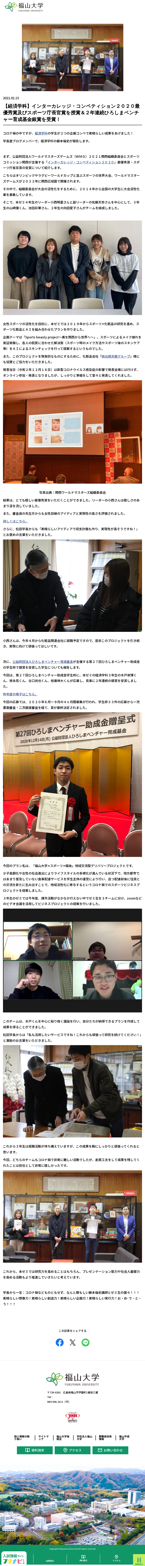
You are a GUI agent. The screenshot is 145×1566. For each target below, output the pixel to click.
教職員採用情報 (105, 1437)
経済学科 (41, 133)
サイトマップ (43, 1437)
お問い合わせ (113, 1450)
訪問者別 (50, 1560)
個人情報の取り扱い (22, 1437)
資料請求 (37, 1450)
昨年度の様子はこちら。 (20, 694)
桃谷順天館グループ (116, 356)
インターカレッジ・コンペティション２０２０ (81, 162)
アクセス (75, 1450)
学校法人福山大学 (84, 1437)
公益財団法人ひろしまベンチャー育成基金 (43, 661)
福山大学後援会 (62, 1437)
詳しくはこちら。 (15, 521)
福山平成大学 (124, 1437)
